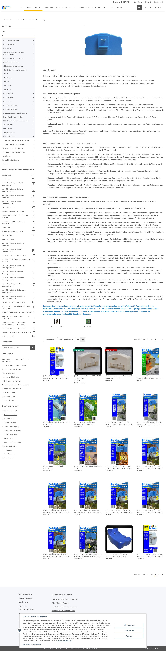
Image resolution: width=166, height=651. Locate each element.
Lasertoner (7, 48)
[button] (145, 7)
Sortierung (49, 340)
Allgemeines (18, 227)
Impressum (23, 606)
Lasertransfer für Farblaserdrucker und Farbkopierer (18, 307)
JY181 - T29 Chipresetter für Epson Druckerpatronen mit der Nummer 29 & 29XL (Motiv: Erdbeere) (56, 555)
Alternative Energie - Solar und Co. (18, 328)
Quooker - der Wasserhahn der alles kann (18, 332)
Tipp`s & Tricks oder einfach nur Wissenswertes (18, 222)
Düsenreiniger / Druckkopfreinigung (18, 211)
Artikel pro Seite (65, 340)
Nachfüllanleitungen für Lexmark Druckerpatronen (18, 266)
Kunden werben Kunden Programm (14, 365)
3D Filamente (8, 125)
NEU (3, 32)
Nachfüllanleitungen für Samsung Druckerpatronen (18, 291)
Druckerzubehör (7, 36)
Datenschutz (36, 645)
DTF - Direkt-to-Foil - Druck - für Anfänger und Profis (18, 260)
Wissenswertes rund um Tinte (18, 231)
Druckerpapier (8, 97)
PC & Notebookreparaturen (11, 381)
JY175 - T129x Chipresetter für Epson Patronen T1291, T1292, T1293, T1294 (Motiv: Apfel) (150, 423)
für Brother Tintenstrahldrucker (15, 70)
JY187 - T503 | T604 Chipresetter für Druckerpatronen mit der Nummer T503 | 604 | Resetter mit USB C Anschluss (56, 377)
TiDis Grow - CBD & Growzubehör (13, 152)
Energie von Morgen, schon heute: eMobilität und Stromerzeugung (18, 323)
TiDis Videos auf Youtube (60, 603)
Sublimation (18, 179)
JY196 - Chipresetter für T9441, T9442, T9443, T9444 (87, 377)
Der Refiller (8, 438)
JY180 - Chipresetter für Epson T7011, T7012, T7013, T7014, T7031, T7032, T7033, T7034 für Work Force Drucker (118, 467)
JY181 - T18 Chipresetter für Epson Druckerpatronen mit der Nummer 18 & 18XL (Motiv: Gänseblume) (56, 511)
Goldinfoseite (8, 458)
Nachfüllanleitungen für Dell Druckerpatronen (18, 250)
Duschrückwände (10, 423)
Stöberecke (6, 164)
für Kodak (7, 86)
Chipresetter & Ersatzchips (13, 66)
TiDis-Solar (8, 450)
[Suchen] (126, 7)
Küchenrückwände (10, 415)
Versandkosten (24, 613)
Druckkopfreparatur (10, 109)
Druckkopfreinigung (10, 105)
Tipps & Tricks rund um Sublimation (64, 599)
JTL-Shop (155, 648)
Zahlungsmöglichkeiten (27, 609)
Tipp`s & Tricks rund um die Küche (18, 255)
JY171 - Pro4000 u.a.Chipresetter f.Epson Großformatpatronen (85, 423)
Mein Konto (138, 2)
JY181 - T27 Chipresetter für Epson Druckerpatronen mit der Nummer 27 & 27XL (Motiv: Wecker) (150, 511)
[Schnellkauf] (16, 347)
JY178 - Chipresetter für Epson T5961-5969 (87, 467)
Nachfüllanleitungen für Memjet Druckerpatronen (18, 244)
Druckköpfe (7, 101)
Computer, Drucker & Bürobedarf (13, 144)
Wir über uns (23, 602)
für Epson (7, 78)
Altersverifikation (8, 400)
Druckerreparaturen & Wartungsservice (16, 385)
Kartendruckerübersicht (12, 442)
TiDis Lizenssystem (8, 373)
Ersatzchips (88, 327)
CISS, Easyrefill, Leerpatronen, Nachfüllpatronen (14, 53)
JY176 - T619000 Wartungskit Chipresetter (53, 467)
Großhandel (158, 2)
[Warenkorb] (158, 7)
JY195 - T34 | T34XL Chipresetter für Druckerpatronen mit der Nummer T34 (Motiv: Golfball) (150, 555)
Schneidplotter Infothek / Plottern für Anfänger (18, 216)
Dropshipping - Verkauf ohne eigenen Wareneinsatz (15, 360)
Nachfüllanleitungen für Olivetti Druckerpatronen (18, 285)
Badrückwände (9, 419)
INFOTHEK (126, 2)
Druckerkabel (8, 93)
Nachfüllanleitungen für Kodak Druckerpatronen (18, 279)
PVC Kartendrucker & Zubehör (12, 148)
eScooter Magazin (10, 446)
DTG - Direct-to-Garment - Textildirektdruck (18, 312)
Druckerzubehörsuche (11, 40)
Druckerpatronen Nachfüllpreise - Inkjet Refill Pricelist (18, 317)
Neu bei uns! (18, 175)
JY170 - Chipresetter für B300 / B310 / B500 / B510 (56, 423)
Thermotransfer (9, 133)
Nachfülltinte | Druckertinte (13, 58)
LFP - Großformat (9, 136)
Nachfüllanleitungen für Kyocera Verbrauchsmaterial (18, 297)
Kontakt (148, 2)
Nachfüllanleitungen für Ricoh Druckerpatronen (18, 273)
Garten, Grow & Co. (18, 336)
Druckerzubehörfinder (18, 239)
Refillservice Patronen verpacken (63, 611)
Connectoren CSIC (57, 327)
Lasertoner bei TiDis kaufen (11, 369)
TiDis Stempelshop (10, 434)
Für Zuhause (6, 156)
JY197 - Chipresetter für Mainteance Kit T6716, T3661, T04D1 (119, 377)
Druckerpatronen (9, 44)
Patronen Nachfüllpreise (10, 377)
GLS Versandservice (9, 393)
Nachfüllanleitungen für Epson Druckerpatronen (18, 196)
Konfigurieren (129, 630)
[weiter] (162, 339)
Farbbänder (7, 129)
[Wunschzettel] (150, 7)
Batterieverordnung (26, 598)
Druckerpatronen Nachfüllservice (15, 113)
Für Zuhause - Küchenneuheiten (18, 302)
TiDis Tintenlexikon (8, 397)
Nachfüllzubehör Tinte (11, 62)
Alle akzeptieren (129, 625)
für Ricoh (7, 90)
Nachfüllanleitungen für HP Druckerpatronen (18, 202)
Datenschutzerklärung (64, 641)
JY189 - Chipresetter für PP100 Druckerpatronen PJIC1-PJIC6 (116, 555)
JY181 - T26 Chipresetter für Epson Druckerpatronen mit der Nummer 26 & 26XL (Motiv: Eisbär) (118, 511)
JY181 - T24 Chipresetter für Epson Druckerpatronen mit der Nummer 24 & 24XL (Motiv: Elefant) (87, 511)
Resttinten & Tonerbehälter (13, 117)
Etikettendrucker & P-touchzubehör (15, 121)
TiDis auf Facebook (10, 411)
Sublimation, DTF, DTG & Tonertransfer (15, 140)
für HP (6, 82)
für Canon (7, 74)
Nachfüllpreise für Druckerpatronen (64, 607)
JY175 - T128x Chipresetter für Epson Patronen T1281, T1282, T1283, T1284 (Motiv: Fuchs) (118, 423)
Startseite (116, 2)
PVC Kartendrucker (18, 207)
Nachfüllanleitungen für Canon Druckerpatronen (18, 190)
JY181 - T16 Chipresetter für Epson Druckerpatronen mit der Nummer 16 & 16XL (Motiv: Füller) (150, 467)
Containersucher (10, 454)
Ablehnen (129, 636)
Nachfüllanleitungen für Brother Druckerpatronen (18, 184)
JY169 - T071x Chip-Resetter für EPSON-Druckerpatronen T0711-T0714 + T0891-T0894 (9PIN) (150, 377)
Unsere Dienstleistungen (10, 160)
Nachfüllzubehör (18, 235)
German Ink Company (11, 427)
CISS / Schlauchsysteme (12, 430)
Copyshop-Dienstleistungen (11, 389)
